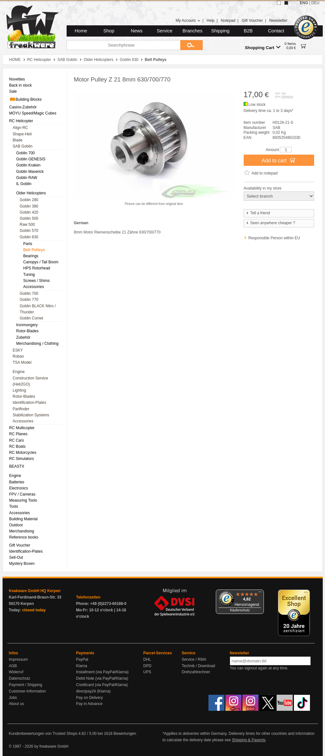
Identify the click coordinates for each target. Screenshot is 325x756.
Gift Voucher (252, 20)
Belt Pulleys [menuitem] (34, 250)
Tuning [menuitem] (29, 274)
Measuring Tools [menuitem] (23, 500)
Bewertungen (124, 733)
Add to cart (279, 160)
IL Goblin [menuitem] (24, 184)
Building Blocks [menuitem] (25, 99)
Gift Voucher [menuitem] (19, 545)
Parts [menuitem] (27, 244)
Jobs (13, 697)
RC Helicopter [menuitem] (21, 121)
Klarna (81, 666)
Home (81, 30)
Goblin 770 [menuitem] (29, 299)
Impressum (18, 659)
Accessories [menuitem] (33, 287)
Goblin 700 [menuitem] (25, 153)
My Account (187, 20)
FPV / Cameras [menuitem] (22, 494)
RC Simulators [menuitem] (21, 458)
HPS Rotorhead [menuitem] (36, 268)
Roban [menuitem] (18, 356)
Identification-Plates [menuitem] (29, 402)
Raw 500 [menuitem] (27, 224)
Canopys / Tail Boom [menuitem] (41, 262)
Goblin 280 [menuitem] (29, 200)
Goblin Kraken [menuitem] (28, 165)
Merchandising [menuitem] (21, 531)
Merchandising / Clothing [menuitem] (37, 343)
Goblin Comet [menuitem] (31, 318)
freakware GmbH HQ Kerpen (35, 591)
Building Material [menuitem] (23, 519)
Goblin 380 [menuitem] (29, 206)
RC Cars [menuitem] (16, 440)
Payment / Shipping (25, 685)
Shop (108, 30)
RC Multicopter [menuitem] (22, 428)
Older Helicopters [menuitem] (31, 193)
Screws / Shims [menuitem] (36, 280)
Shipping (220, 30)
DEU (315, 3)
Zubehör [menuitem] (23, 337)
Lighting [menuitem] (19, 390)
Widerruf (16, 672)
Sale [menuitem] (13, 91)
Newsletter (278, 20)
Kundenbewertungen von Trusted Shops (43, 733)
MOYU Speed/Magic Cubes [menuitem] (32, 113)
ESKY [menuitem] (18, 350)
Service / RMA (194, 659)
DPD (147, 666)
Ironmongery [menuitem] (27, 325)
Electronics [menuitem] (18, 488)
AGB (13, 666)
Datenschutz (19, 678)
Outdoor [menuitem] (16, 525)
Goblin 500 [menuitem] (29, 218)
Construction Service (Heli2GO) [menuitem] (30, 381)
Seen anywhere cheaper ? (270, 223)
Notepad (228, 20)
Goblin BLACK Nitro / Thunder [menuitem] (38, 309)
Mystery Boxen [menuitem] (22, 563)
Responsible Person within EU (274, 238)
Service (165, 30)
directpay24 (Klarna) (93, 691)
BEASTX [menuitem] (16, 466)
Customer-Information (27, 691)
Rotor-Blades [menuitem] (27, 331)
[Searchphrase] (123, 45)
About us (16, 703)
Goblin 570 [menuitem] (29, 230)
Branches (192, 30)
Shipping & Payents (248, 740)
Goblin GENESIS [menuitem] (30, 159)
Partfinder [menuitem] (21, 409)
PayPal (82, 659)
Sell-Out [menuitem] (16, 557)
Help (211, 20)
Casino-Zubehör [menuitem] (23, 107)
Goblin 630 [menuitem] (29, 237)
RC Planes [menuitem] (18, 434)
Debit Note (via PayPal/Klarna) (102, 678)
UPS (147, 672)
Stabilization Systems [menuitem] (31, 415)
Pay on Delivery (89, 697)
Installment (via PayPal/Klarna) (102, 672)
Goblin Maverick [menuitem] (30, 171)
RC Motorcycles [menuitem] (23, 452)
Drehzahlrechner (196, 672)
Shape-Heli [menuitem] (22, 134)
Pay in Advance (89, 703)
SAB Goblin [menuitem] (23, 146)
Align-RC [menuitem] (20, 127)
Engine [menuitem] (19, 372)
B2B (248, 30)
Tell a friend (258, 213)
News (137, 30)
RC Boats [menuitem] (17, 446)
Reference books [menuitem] (23, 537)
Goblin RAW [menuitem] (26, 177)
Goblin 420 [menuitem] (29, 212)
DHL (147, 659)
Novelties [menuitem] (17, 79)
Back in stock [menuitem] (20, 85)
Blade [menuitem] (18, 140)
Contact (276, 30)
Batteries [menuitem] (16, 482)
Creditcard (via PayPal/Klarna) (102, 685)
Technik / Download (198, 666)
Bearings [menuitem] (30, 256)
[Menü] (260, 593)
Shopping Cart (262, 47)
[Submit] (191, 45)
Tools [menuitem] (13, 506)
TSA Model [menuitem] (22, 362)
